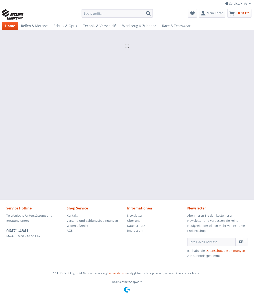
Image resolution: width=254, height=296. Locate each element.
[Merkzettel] (192, 13)
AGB (70, 231)
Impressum (135, 231)
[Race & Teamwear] (176, 26)
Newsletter (135, 215)
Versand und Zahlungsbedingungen (92, 221)
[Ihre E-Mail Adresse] (211, 242)
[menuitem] (117, 15)
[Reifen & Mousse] (34, 26)
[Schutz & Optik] (65, 26)
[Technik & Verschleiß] (99, 26)
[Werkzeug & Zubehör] (139, 26)
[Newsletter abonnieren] (241, 242)
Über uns (133, 221)
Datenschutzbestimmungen (225, 251)
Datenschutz (136, 226)
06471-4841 (17, 231)
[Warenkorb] (239, 13)
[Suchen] (148, 13)
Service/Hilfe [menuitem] (236, 3)
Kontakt (72, 215)
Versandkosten (117, 273)
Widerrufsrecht (77, 226)
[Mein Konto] (212, 13)
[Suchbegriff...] (117, 13)
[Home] (10, 26)
